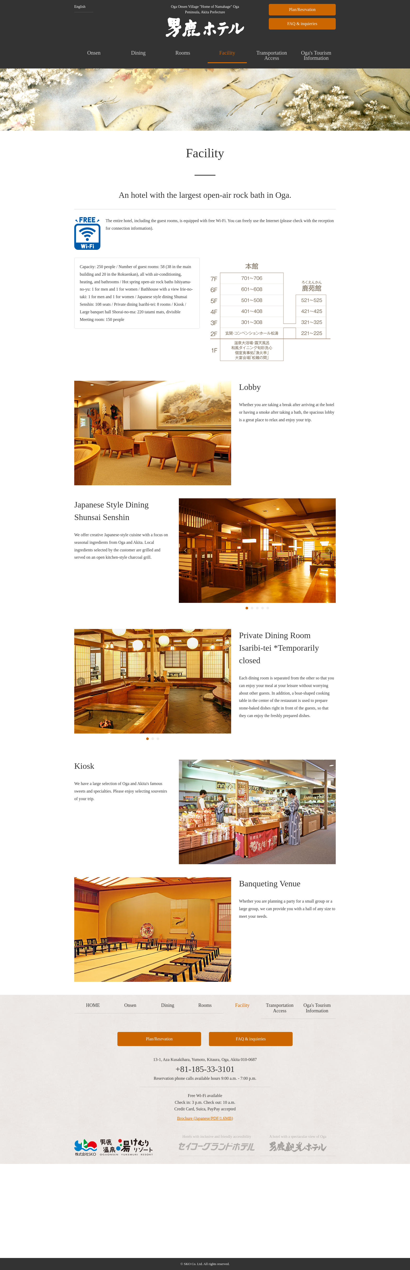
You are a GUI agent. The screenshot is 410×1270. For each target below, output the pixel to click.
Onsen (93, 53)
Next (329, 550)
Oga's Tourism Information (316, 55)
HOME (93, 1005)
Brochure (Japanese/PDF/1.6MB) (205, 1118)
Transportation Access (271, 55)
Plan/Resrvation (302, 9)
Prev (185, 550)
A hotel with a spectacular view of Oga (297, 1143)
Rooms (182, 53)
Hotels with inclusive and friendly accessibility (217, 1143)
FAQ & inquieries (302, 23)
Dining (138, 53)
